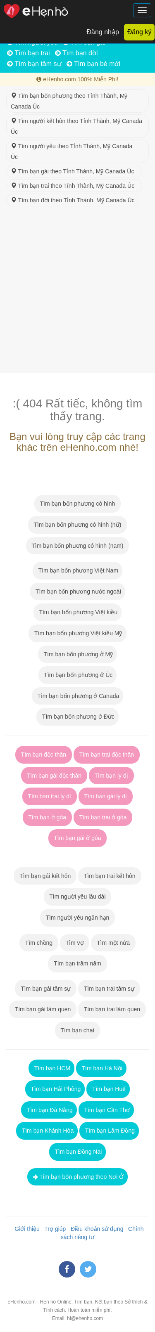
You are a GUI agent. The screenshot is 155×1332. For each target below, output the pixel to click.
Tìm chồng (39, 942)
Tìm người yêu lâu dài (77, 896)
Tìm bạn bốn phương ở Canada (77, 696)
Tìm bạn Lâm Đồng (109, 1130)
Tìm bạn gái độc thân (54, 775)
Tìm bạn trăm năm (77, 963)
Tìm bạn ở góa (47, 817)
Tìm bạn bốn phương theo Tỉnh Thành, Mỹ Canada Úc (69, 101)
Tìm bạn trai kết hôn (109, 876)
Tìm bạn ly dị (111, 775)
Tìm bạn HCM (51, 1068)
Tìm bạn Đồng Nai (77, 1151)
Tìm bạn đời (76, 53)
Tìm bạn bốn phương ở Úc (78, 675)
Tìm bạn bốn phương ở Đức (77, 716)
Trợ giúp (53, 1229)
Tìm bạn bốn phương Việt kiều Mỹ (77, 633)
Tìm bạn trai (28, 53)
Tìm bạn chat (77, 1030)
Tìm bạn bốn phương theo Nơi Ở (77, 1176)
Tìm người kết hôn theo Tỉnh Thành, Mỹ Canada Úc (76, 126)
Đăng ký (139, 31)
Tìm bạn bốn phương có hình (77, 503)
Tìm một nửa (113, 942)
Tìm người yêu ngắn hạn (77, 917)
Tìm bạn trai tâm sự (109, 988)
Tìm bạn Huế (108, 1089)
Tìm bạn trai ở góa (103, 817)
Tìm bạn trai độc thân (107, 754)
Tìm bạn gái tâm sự (45, 988)
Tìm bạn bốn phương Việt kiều (77, 612)
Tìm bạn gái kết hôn (45, 876)
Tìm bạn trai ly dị (49, 796)
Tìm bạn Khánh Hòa (47, 1130)
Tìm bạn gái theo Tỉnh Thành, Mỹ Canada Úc (74, 171)
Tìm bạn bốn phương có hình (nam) (77, 545)
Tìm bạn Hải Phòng (55, 1089)
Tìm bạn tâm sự (34, 63)
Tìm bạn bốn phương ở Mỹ (77, 654)
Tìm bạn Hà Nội (101, 1068)
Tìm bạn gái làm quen (42, 1009)
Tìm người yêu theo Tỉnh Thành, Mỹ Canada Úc (71, 151)
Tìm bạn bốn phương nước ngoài (77, 591)
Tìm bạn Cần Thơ (106, 1110)
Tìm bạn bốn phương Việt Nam (77, 570)
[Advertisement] (77, 291)
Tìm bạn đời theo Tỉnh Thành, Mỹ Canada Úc (73, 200)
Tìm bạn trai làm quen (112, 1009)
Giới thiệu (26, 1229)
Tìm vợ (75, 942)
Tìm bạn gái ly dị (106, 796)
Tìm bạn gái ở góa (77, 838)
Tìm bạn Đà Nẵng (49, 1110)
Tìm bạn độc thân (43, 754)
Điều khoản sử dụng (95, 1229)
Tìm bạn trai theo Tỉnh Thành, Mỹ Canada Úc (74, 185)
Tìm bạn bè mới (94, 63)
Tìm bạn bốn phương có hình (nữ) (77, 524)
